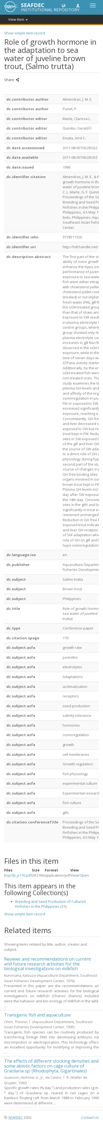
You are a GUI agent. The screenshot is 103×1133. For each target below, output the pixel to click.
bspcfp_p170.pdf (18, 875)
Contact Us (90, 1117)
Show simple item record (24, 33)
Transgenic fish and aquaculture (37, 1015)
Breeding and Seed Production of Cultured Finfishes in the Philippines (50, 904)
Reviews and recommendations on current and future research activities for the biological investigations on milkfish (47, 964)
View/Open (79, 875)
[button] (63, 5)
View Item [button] (18, 19)
